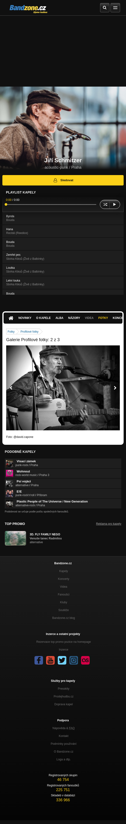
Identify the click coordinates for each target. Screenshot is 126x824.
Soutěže (63, 610)
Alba (59, 318)
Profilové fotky (29, 331)
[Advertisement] (63, 51)
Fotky (103, 318)
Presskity (63, 688)
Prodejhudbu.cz (63, 696)
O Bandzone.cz (63, 751)
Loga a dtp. (63, 759)
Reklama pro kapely (108, 523)
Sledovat (63, 180)
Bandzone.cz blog (63, 618)
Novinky (24, 318)
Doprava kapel (63, 704)
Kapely (63, 571)
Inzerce (63, 649)
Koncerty (63, 579)
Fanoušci (63, 594)
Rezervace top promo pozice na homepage (63, 641)
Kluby (63, 602)
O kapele (43, 318)
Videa (89, 318)
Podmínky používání (64, 743)
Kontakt (63, 736)
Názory (74, 318)
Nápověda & (64, 728)
